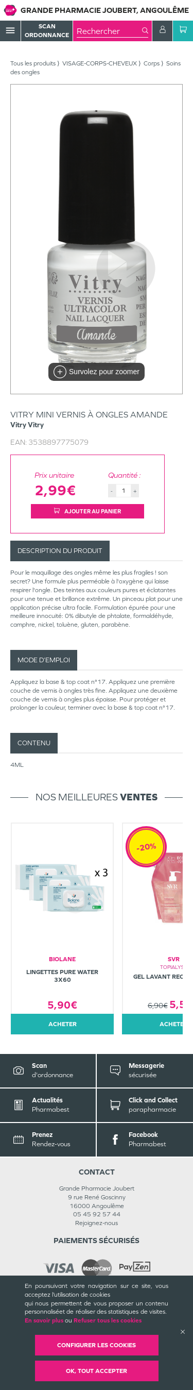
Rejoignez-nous (96, 1223)
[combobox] (109, 31)
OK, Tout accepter (96, 1371)
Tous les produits (33, 63)
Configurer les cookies (96, 1345)
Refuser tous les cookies (108, 1320)
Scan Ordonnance (47, 31)
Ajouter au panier (87, 511)
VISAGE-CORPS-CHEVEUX (99, 63)
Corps (152, 63)
